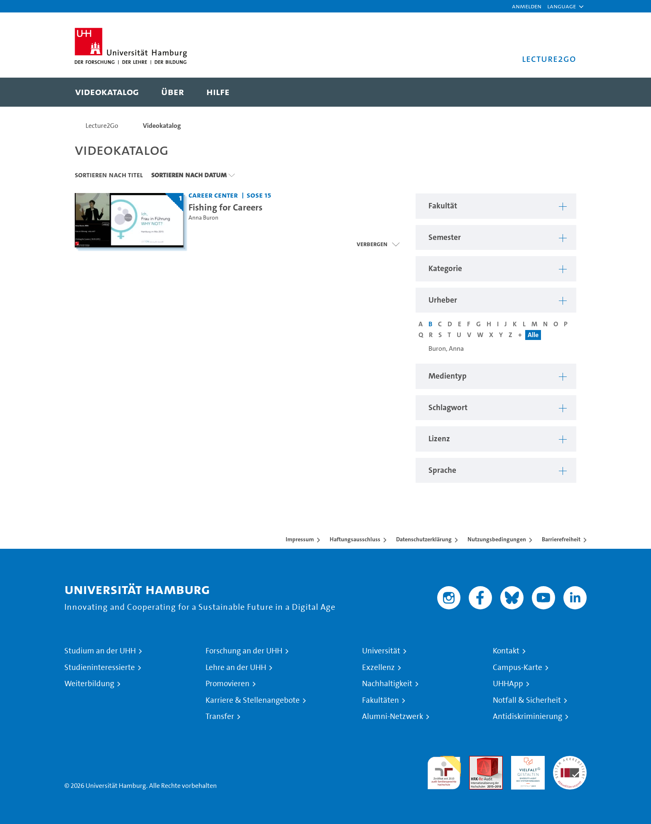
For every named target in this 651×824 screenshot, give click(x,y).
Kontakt (506, 651)
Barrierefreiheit (561, 539)
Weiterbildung (89, 683)
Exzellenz (378, 667)
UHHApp (508, 683)
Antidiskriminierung (527, 716)
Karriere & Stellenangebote (253, 700)
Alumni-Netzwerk (392, 716)
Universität (381, 651)
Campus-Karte (517, 667)
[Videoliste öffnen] (378, 244)
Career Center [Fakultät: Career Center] (213, 195)
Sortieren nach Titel (109, 175)
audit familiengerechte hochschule (444, 770)
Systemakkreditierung (570, 760)
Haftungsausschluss (355, 539)
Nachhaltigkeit (387, 683)
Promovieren (228, 683)
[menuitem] (107, 92)
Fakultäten (380, 700)
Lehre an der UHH (236, 667)
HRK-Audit (526, 760)
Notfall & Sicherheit (527, 700)
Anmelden (526, 6)
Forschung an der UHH (244, 651)
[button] (561, 6)
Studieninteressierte (99, 667)
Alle (533, 334)
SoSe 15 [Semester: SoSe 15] (259, 195)
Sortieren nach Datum (189, 175)
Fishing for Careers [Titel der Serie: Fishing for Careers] (225, 207)
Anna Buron (203, 218)
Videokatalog (162, 125)
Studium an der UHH (100, 651)
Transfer (220, 716)
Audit (477, 760)
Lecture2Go (102, 125)
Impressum (300, 539)
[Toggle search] (561, 92)
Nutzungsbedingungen (496, 539)
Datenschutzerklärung (424, 539)
